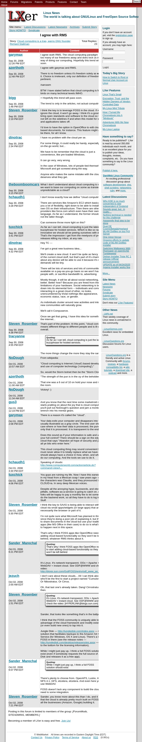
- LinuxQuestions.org (113, 341)
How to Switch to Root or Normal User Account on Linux (115, 80)
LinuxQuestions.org (116, 355)
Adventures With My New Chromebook (116, 124)
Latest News (109, 284)
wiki (127, 367)
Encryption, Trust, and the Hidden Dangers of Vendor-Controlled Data (117, 101)
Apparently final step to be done (116, 221)
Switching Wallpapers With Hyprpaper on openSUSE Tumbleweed (116, 251)
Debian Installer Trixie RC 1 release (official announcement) (117, 259)
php (129, 184)
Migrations (26, 2)
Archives (75, 27)
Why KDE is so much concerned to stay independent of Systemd (115, 204)
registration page (124, 35)
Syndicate (108, 292)
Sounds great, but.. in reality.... (114, 210)
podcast (112, 373)
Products (50, 2)
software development (114, 184)
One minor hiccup (112, 237)
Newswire (108, 287)
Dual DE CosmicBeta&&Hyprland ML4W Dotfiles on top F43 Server (116, 230)
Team (83, 2)
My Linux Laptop (111, 129)
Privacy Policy (52, 737)
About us (86, 737)
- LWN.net (108, 314)
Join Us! (66, 720)
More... (106, 273)
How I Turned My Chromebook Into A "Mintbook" (112, 115)
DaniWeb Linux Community (118, 175)
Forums (14, 2)
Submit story (109, 295)
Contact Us (36, 737)
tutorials (108, 370)
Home (4, 2)
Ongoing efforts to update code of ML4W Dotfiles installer (116, 243)
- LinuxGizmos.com (112, 329)
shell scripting (112, 187)
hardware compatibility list (117, 366)
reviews (111, 364)
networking (125, 187)
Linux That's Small (112, 94)
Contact (74, 2)
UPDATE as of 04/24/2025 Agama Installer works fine (116, 266)
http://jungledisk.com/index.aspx (76, 631)
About (4, 5)
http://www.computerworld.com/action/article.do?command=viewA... (68, 466)
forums (126, 361)
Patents (39, 2)
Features (62, 2)
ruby (112, 190)
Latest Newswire (57, 27)
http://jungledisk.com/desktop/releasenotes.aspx (68, 642)
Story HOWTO (110, 298)
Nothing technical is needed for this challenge (117, 216)
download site (122, 370)
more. (123, 190)
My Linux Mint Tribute (114, 108)
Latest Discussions (35, 27)
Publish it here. (110, 170)
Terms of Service (70, 737)
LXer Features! (125, 302)
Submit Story (89, 27)
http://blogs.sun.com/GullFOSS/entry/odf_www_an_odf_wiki (75, 571)
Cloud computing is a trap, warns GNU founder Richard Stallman (40, 42)
